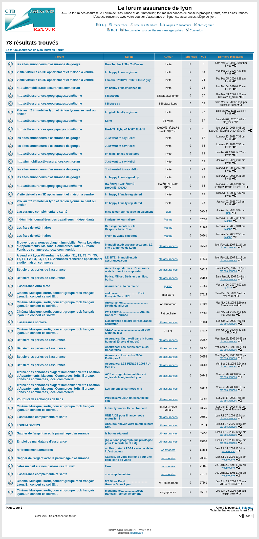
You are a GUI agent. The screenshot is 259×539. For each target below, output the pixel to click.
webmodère (168, 449)
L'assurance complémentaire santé (42, 211)
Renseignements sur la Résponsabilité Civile (120, 228)
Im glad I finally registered (122, 112)
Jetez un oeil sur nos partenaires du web (46, 466)
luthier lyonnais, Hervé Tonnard (125, 408)
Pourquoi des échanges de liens (40, 399)
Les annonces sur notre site (123, 388)
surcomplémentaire (118, 474)
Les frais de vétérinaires (34, 227)
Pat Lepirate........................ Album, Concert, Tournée (127, 313)
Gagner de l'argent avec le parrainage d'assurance (53, 433)
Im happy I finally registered (123, 194)
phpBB (122, 530)
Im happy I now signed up (122, 177)
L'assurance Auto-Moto (33, 286)
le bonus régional (116, 433)
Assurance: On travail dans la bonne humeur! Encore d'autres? (129, 340)
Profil (112, 30)
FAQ (101, 25)
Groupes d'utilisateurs (175, 25)
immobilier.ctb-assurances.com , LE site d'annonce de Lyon (129, 246)
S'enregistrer (204, 25)
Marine (168, 219)
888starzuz (112, 95)
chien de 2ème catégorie (121, 235)
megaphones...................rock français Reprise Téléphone (124, 492)
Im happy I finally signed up (123, 87)
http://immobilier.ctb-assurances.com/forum (48, 88)
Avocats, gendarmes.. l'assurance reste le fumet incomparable (127, 270)
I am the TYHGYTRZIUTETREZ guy (127, 80)
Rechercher (118, 25)
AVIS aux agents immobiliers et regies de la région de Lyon (125, 376)
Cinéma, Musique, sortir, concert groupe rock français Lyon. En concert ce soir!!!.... (55, 294)
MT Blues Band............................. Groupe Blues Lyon (126, 483)
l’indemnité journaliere (120, 219)
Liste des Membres (143, 25)
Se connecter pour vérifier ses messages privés (151, 30)
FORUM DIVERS (28, 425)
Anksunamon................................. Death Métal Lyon (126, 304)
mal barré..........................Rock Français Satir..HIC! (124, 295)
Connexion (194, 30)
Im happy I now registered (122, 72)
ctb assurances (168, 246)
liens (108, 466)
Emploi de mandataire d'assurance (42, 441)
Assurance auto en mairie (122, 286)
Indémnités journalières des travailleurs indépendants (55, 219)
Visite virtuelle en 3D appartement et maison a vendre (55, 72)
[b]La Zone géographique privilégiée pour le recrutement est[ (129, 441)
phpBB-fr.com (136, 532)
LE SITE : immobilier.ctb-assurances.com (121, 259)
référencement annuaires (35, 450)
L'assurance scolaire (32, 322)
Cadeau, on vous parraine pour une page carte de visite (128, 458)
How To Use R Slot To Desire (124, 64)
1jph (168, 211)
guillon (168, 286)
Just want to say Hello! (120, 137)
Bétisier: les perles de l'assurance (41, 269)
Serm (108, 120)
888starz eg (112, 103)
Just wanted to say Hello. (121, 169)
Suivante (247, 507)
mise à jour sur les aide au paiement (129, 211)
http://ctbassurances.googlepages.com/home (49, 95)
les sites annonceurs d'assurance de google (48, 64)
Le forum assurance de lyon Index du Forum (35, 49)
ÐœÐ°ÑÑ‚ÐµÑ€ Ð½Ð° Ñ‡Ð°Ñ (126, 129)
